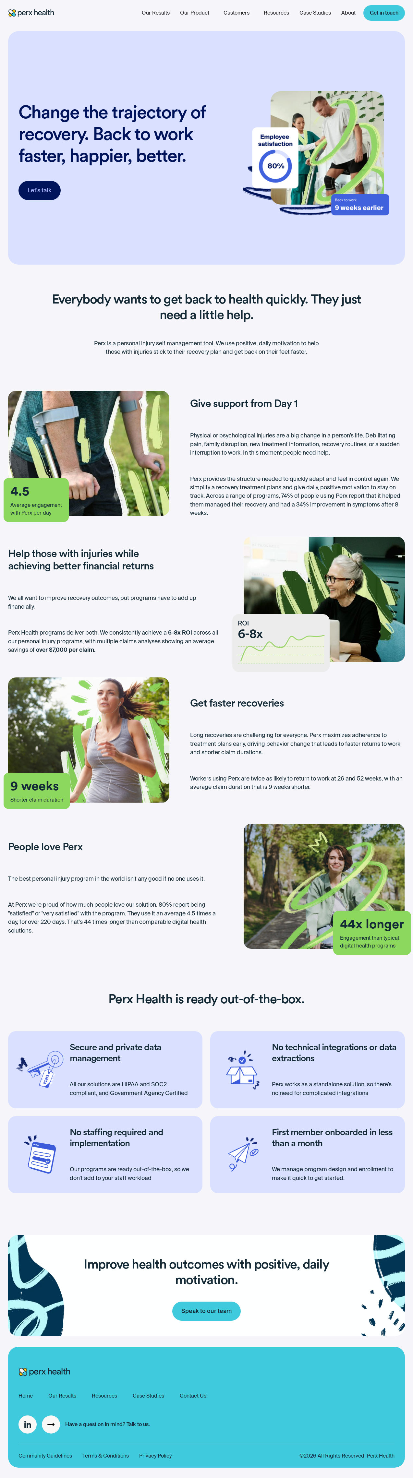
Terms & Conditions (105, 1455)
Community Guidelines (45, 1455)
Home (25, 1395)
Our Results (156, 12)
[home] (31, 13)
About (348, 12)
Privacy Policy (155, 1455)
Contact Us (193, 1395)
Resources (276, 12)
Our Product (194, 12)
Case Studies (315, 12)
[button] (236, 13)
